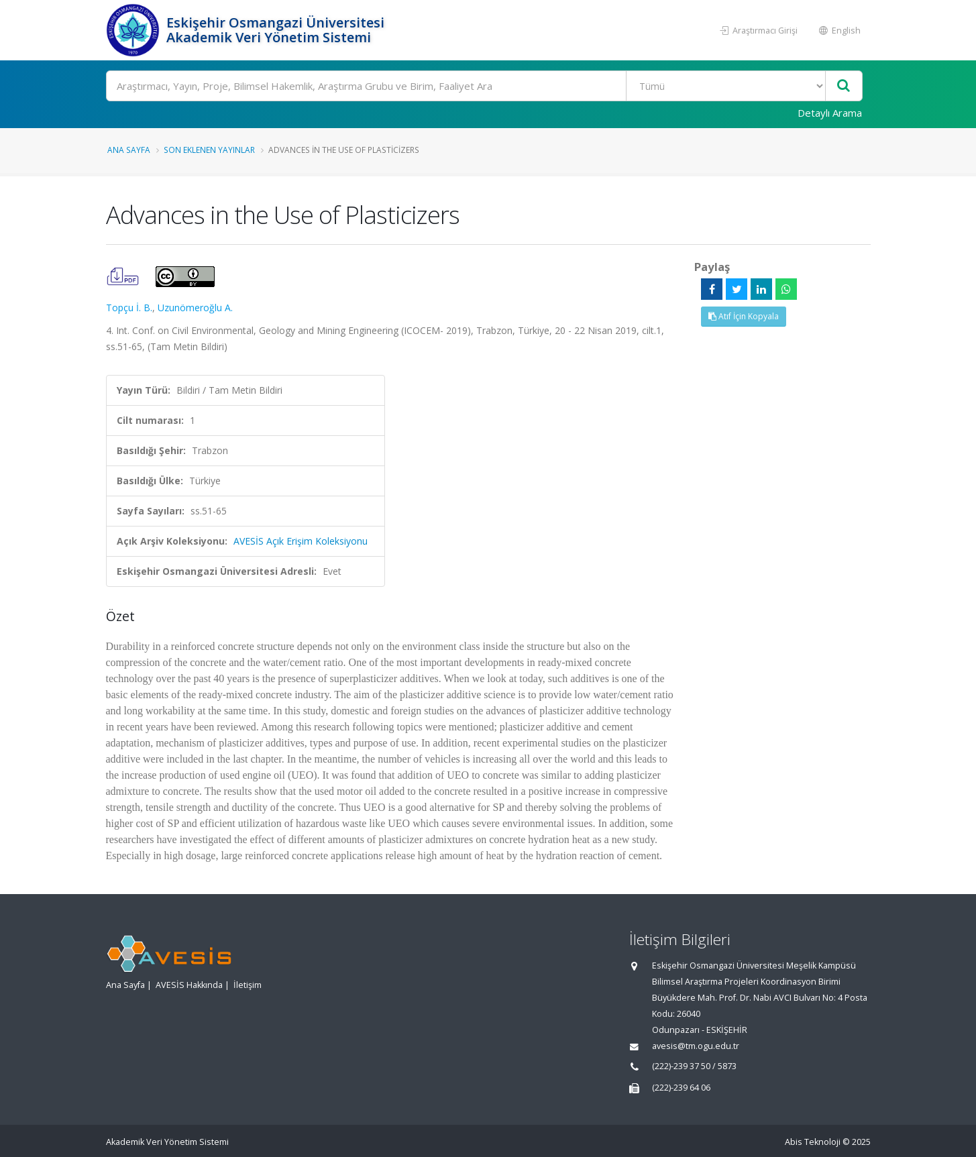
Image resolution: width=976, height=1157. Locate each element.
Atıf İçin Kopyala (743, 316)
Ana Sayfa (128, 149)
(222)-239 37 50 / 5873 (694, 1066)
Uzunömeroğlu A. (195, 307)
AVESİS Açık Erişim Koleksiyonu (300, 541)
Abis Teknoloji (813, 1142)
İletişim (247, 985)
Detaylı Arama (830, 112)
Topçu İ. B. (129, 307)
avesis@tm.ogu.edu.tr (695, 1046)
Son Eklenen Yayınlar (209, 149)
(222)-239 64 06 (681, 1087)
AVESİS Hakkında (189, 985)
